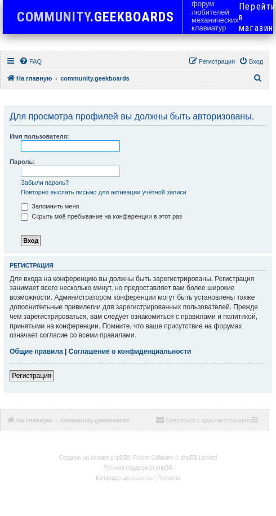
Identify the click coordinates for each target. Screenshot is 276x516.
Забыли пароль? (45, 182)
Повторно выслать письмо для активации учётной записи (103, 192)
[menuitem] (30, 61)
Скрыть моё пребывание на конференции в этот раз (101, 216)
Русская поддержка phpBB (137, 468)
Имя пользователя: (39, 136)
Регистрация (31, 376)
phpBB (118, 458)
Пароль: (22, 161)
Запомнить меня (50, 206)
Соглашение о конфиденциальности (130, 351)
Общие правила (36, 351)
